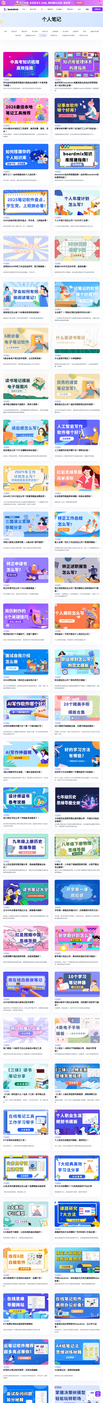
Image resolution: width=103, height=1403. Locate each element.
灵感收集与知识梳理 (68, 35)
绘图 (84, 31)
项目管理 (18, 35)
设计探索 (65, 31)
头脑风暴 (55, 31)
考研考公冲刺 (83, 35)
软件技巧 (14, 31)
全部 (5, 31)
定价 (79, 9)
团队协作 (24, 31)
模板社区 (50, 9)
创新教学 (76, 31)
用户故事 (35, 31)
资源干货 (45, 31)
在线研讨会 (53, 35)
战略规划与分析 (30, 35)
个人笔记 (43, 35)
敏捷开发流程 (95, 31)
